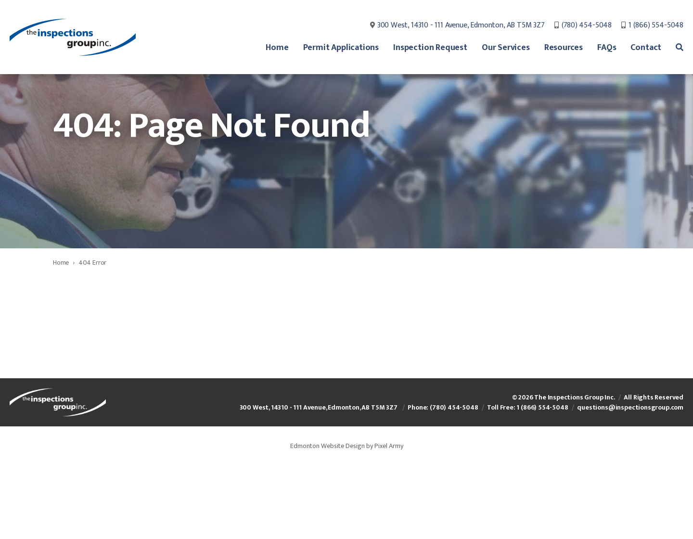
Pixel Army (388, 514)
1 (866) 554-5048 (656, 26)
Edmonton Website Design (327, 514)
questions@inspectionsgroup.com (630, 476)
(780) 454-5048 (587, 26)
